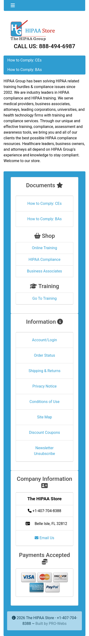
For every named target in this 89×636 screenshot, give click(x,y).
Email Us (44, 538)
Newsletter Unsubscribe (44, 451)
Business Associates (44, 271)
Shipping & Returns (44, 371)
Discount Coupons (44, 432)
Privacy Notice (44, 386)
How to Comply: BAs (24, 69)
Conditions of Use (44, 401)
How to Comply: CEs (24, 60)
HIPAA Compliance (44, 259)
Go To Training (44, 298)
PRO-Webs (57, 623)
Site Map (44, 417)
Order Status (44, 355)
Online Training (44, 248)
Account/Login (44, 340)
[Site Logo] (44, 30)
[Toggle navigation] (13, 5)
